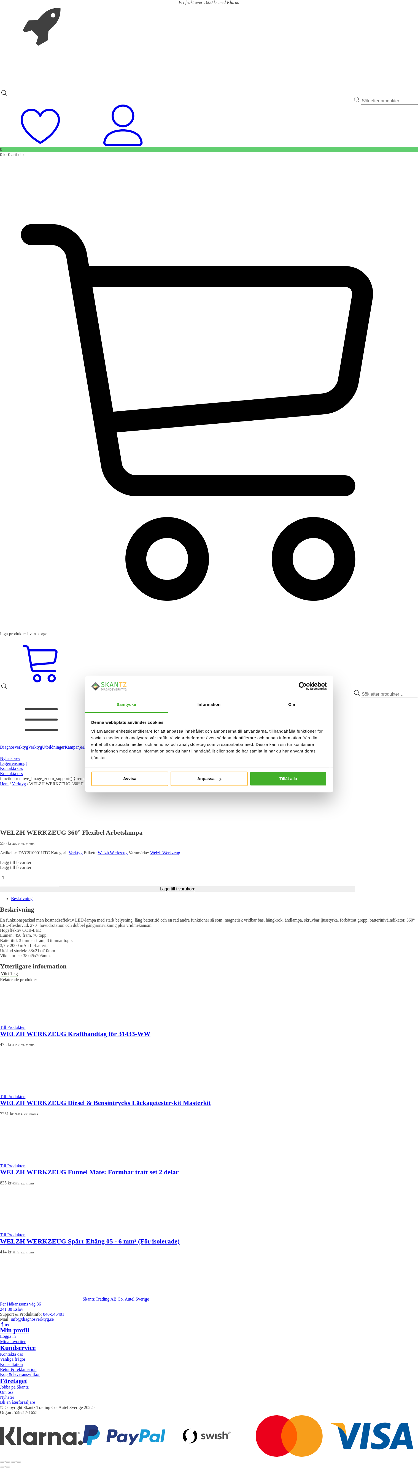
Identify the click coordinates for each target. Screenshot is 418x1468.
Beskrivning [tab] (22, 898)
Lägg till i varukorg (178, 889)
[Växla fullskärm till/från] (8, 1461)
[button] (15, 862)
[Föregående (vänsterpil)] (2, 1466)
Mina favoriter (13, 1341)
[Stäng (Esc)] (19, 1461)
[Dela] (13, 1461)
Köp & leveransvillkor (20, 1374)
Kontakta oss (11, 768)
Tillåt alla (288, 778)
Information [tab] (209, 704)
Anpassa (209, 778)
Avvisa (129, 778)
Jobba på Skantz (14, 1387)
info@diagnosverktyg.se (32, 1319)
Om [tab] (291, 704)
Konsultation (11, 1364)
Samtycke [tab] (126, 704)
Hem (4, 783)
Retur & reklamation (18, 1369)
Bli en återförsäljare (17, 1402)
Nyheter (7, 1397)
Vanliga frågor (12, 1359)
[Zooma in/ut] (2, 1461)
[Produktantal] (29, 878)
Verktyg (19, 783)
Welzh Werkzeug (113, 852)
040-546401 (53, 1314)
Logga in (8, 1336)
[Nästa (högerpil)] (8, 1466)
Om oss (6, 1392)
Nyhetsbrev (10, 758)
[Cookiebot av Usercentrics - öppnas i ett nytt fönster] (303, 686)
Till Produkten (12, 1027)
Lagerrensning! (13, 763)
